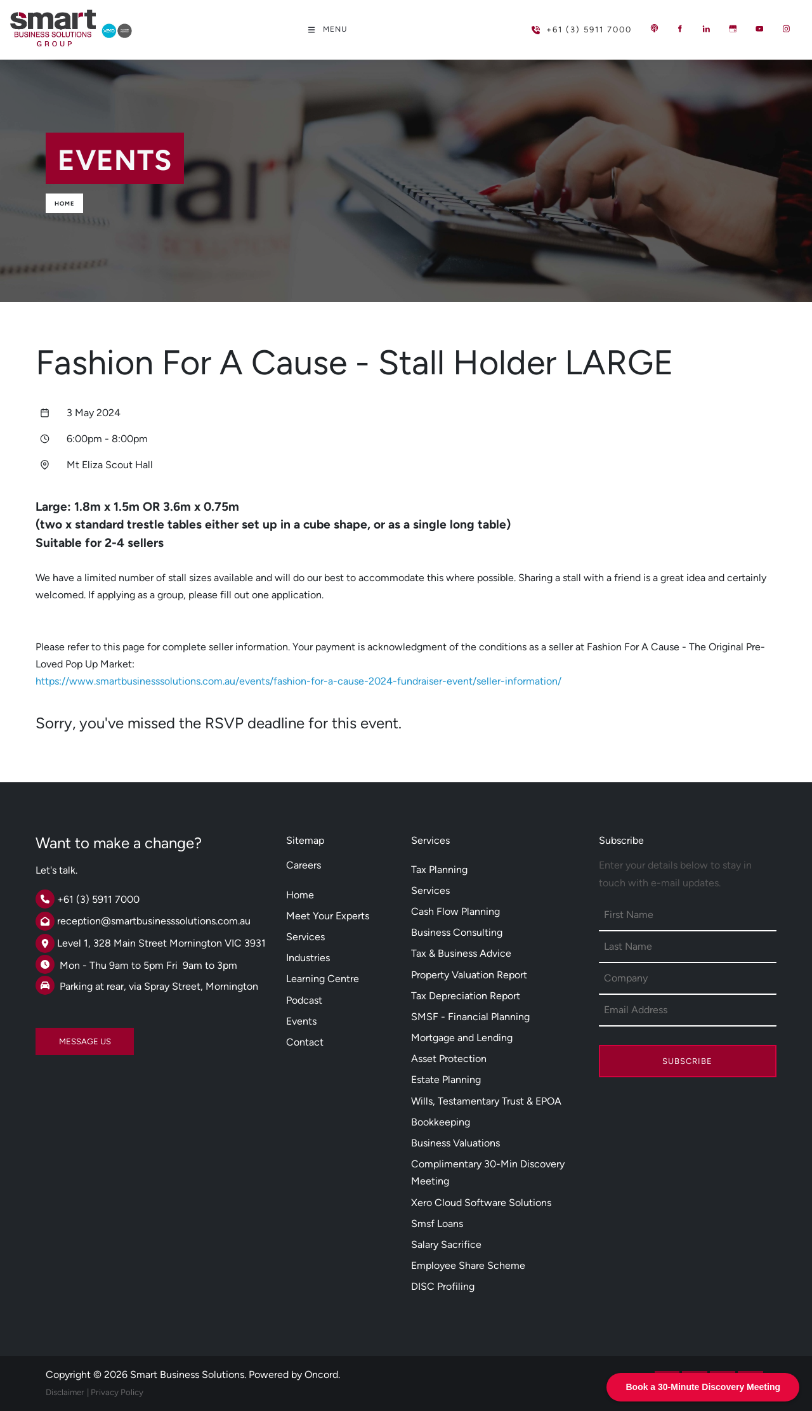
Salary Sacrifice (446, 1244)
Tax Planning (439, 869)
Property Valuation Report (469, 975)
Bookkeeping (440, 1122)
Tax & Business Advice (461, 953)
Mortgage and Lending (462, 1038)
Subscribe (687, 1061)
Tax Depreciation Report (465, 996)
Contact (305, 1042)
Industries (308, 958)
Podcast (304, 1000)
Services (305, 937)
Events (301, 1021)
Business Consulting (456, 932)
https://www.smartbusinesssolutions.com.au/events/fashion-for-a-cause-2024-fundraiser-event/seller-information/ (298, 681)
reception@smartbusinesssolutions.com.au (154, 921)
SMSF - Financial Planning (470, 1017)
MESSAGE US (62, 1036)
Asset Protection (449, 1059)
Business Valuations (455, 1143)
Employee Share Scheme (468, 1265)
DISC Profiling (443, 1286)
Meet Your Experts (327, 916)
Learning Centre (322, 979)
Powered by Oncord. (294, 1374)
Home (64, 203)
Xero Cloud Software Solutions (481, 1203)
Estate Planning (446, 1079)
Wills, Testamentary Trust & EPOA (486, 1101)
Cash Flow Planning (455, 911)
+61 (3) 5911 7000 (561, 24)
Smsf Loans (437, 1223)
